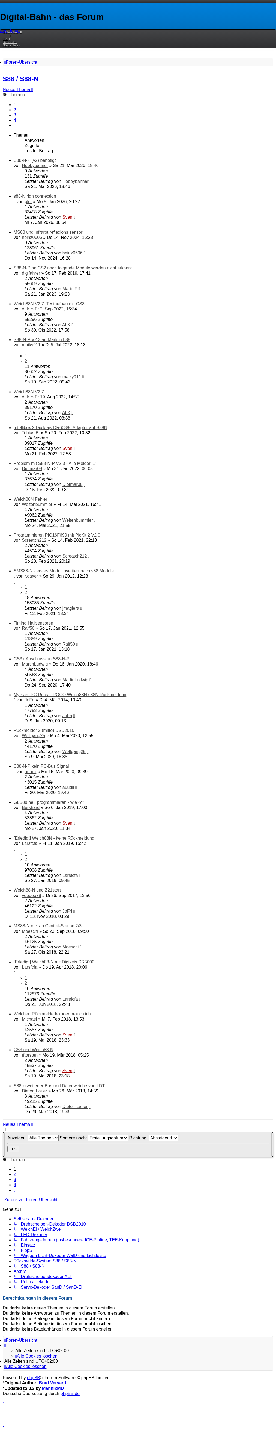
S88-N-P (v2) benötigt (35, 160)
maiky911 (31, 344)
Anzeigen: (33, 1138)
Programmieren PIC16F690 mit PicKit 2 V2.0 (57, 535)
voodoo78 (31, 895)
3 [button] (15, 115)
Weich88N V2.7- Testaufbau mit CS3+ (50, 303)
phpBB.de (70, 1393)
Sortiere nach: (94, 1138)
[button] (14, 125)
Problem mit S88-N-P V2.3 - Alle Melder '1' (55, 463)
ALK (26, 309)
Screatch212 (34, 540)
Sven (67, 217)
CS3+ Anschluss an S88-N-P (42, 659)
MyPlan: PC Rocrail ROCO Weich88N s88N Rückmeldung (70, 694)
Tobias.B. (31, 432)
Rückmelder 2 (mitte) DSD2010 (44, 730)
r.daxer (31, 576)
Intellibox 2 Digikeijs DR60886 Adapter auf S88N (60, 427)
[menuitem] (6, 38)
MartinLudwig (35, 664)
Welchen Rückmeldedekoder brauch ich (52, 1014)
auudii (31, 771)
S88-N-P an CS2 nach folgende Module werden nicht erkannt (73, 268)
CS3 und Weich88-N (33, 1049)
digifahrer (31, 273)
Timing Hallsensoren (33, 623)
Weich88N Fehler (30, 499)
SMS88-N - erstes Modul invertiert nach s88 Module (64, 571)
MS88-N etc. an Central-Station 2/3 (48, 926)
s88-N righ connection (35, 196)
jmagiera (70, 608)
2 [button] (15, 109)
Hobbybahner (35, 165)
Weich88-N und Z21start (37, 890)
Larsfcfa (29, 843)
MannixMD (53, 1388)
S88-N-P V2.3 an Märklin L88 (42, 339)
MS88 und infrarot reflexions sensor (48, 232)
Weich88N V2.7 (29, 391)
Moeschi (30, 931)
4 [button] (15, 120)
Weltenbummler (37, 504)
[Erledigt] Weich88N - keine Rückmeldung (54, 838)
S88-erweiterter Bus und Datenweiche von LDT (59, 1085)
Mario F (69, 288)
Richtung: (153, 1138)
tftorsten (30, 1055)
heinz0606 (32, 237)
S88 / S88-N (20, 79)
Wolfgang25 (33, 735)
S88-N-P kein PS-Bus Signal (41, 766)
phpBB (33, 1377)
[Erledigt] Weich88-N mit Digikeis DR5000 (54, 962)
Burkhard (31, 807)
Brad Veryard (52, 1383)
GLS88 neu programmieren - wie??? (49, 802)
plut (28, 201)
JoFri (30, 700)
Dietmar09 (32, 468)
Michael (29, 1019)
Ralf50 (28, 628)
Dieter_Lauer (34, 1091)
